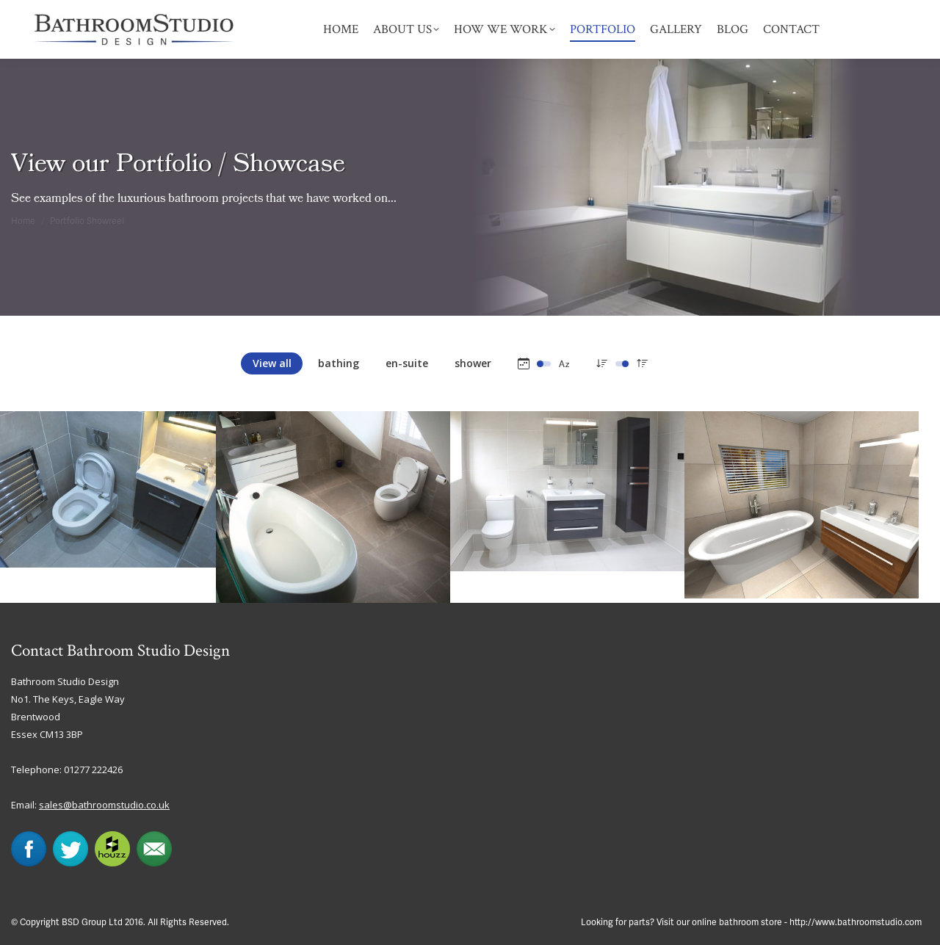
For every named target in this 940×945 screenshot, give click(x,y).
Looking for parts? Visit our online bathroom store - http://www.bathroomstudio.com (751, 922)
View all (272, 363)
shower (473, 363)
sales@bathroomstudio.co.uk (104, 804)
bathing (338, 363)
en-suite (407, 363)
